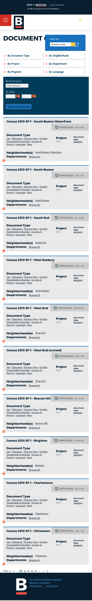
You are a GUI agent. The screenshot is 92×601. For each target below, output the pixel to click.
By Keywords (13, 81)
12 (25, 571)
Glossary (52, 586)
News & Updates (39, 583)
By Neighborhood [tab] (58, 55)
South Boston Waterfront (48, 152)
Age (8, 139)
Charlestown (42, 514)
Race (29, 144)
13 (28, 571)
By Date (10, 92)
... (17, 570)
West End (40, 333)
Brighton (39, 465)
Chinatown (41, 556)
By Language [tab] (56, 72)
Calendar (35, 586)
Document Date (58, 44)
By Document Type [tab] (18, 55)
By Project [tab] (12, 64)
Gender (43, 139)
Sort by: (54, 39)
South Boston (42, 200)
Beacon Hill (41, 423)
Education (17, 139)
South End (40, 243)
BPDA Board (54, 580)
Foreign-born (31, 139)
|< (10, 571)
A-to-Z (77, 44)
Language (21, 144)
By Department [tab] (57, 64)
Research (34, 156)
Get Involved (37, 580)
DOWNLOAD (66, 127)
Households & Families (18, 141)
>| (47, 571)
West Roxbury (42, 291)
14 (32, 571)
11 (21, 571)
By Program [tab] (13, 72)
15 (36, 571)
